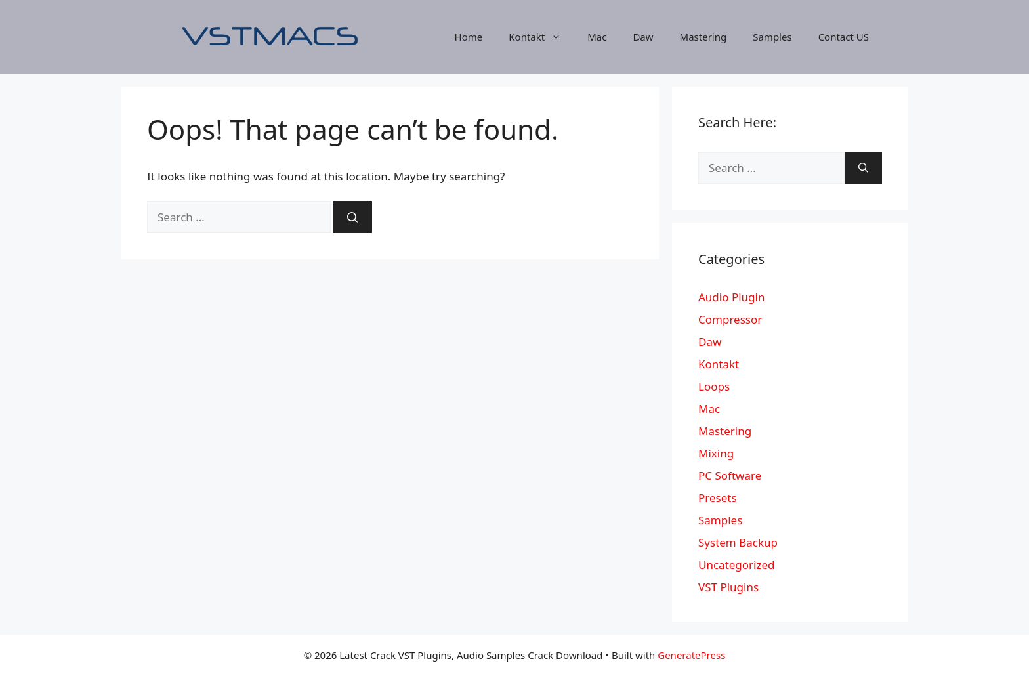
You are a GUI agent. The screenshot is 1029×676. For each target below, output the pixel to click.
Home (469, 36)
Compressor (730, 319)
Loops (714, 386)
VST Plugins (728, 587)
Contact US (843, 36)
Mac (596, 36)
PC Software (729, 475)
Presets (717, 497)
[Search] (352, 217)
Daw (643, 36)
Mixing (716, 453)
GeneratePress (691, 655)
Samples (772, 36)
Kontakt (541, 36)
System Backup (738, 542)
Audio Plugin (731, 297)
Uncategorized (736, 564)
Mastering (703, 36)
